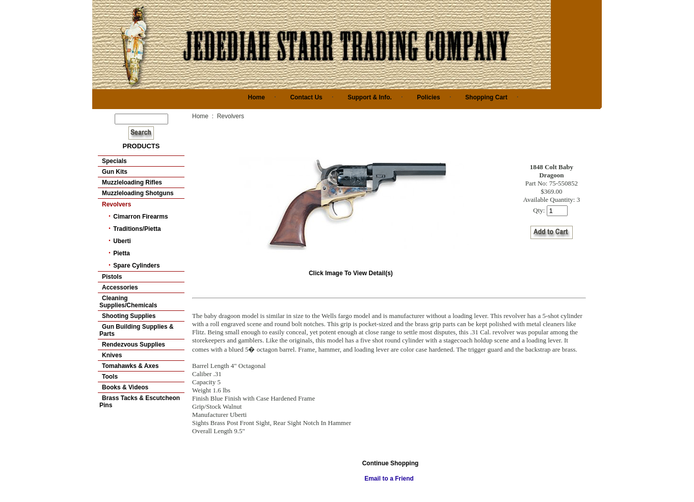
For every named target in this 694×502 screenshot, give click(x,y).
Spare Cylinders (136, 265)
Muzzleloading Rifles (132, 182)
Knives (112, 355)
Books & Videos (125, 387)
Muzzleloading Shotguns (138, 193)
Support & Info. (370, 97)
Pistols (112, 276)
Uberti (122, 241)
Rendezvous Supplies (133, 344)
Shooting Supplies (128, 316)
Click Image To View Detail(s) (352, 269)
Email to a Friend (389, 478)
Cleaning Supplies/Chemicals (128, 302)
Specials (114, 161)
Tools (110, 376)
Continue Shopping (390, 463)
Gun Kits (114, 171)
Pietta (121, 253)
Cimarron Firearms (140, 216)
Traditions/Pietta (137, 228)
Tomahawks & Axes (130, 365)
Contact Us (306, 97)
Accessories (120, 287)
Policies (428, 97)
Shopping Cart (486, 97)
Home (256, 97)
